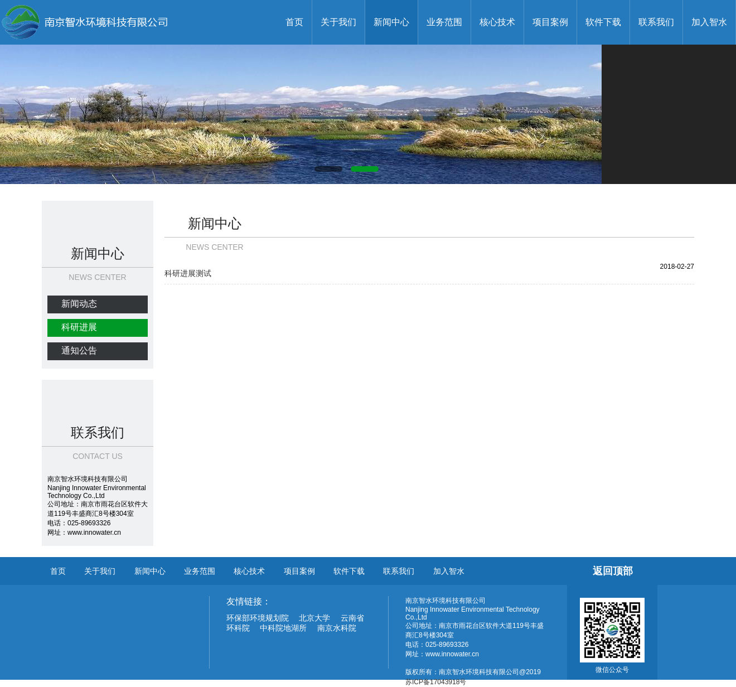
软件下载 (603, 22)
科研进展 (79, 327)
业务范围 (444, 22)
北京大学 (314, 617)
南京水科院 (336, 627)
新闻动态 (79, 303)
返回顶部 (613, 571)
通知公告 (79, 350)
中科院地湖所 (283, 627)
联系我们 (656, 22)
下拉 (70, 216)
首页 (294, 22)
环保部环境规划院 (257, 617)
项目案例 (550, 22)
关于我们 (338, 22)
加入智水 (709, 22)
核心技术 (497, 22)
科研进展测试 (187, 273)
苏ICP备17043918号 (435, 682)
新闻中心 (391, 22)
